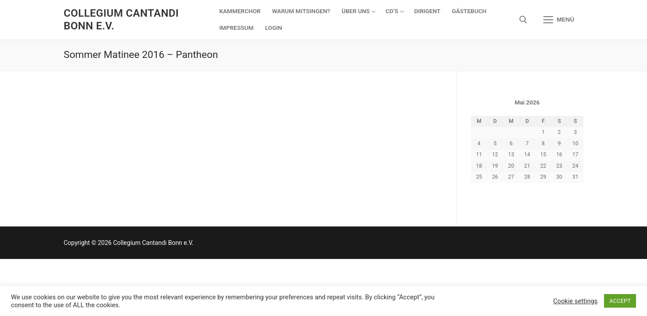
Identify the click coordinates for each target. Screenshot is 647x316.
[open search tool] (523, 20)
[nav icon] (558, 20)
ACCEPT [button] (620, 301)
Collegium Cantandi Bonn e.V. (121, 19)
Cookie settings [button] (575, 301)
